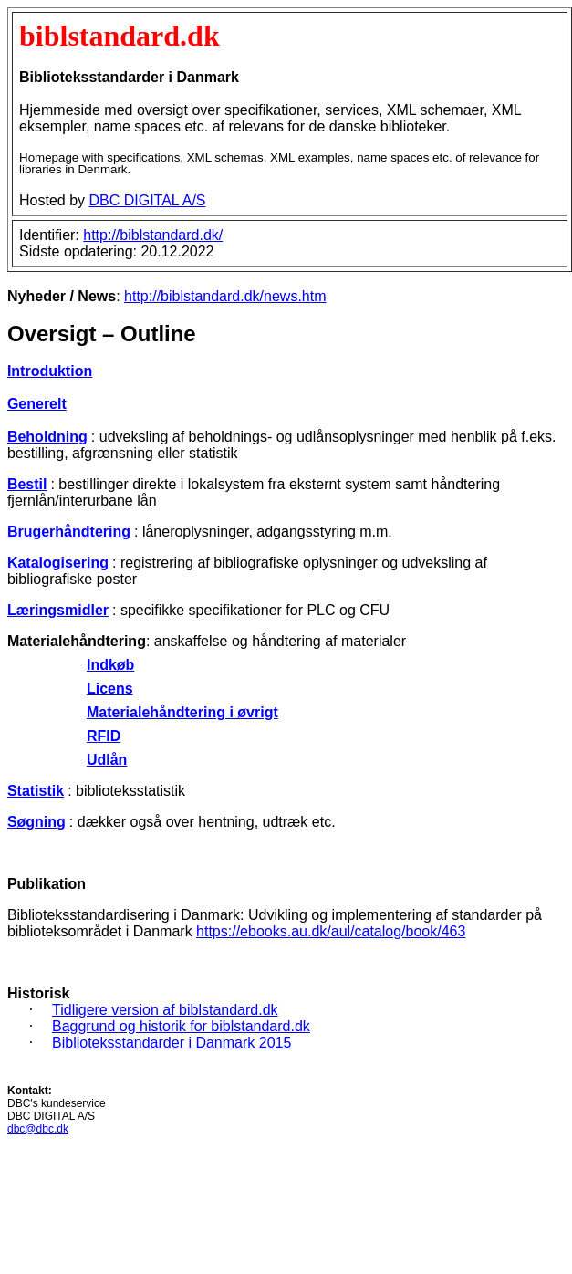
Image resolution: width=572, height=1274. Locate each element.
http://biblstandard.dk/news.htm (225, 296)
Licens (110, 688)
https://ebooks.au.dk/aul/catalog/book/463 (330, 931)
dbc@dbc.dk (37, 1129)
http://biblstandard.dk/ (153, 235)
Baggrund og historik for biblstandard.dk (181, 1026)
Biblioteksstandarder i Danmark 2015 (171, 1042)
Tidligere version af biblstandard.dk (165, 1010)
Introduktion (49, 371)
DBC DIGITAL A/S (146, 200)
